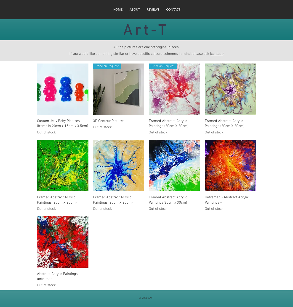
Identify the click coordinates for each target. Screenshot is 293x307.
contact (217, 54)
